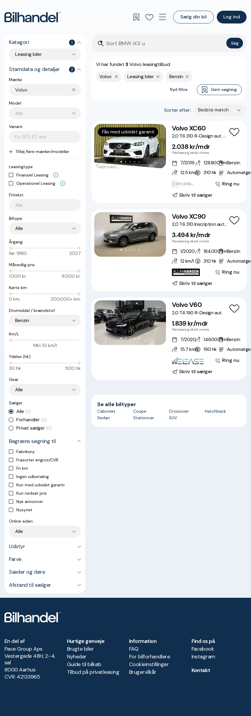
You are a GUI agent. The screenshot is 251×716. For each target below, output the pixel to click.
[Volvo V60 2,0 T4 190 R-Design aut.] (169, 338)
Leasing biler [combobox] (28, 54)
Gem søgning (219, 89)
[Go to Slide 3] (130, 162)
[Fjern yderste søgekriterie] (116, 77)
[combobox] (48, 89)
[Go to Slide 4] (134, 162)
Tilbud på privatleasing (93, 672)
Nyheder (77, 656)
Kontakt (201, 670)
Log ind (231, 17)
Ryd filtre (179, 89)
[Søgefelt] (165, 43)
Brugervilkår (142, 672)
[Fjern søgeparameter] (158, 77)
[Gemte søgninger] (136, 17)
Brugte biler (80, 649)
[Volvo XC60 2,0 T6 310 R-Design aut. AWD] (169, 162)
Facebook (203, 649)
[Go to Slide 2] (125, 162)
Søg (235, 43)
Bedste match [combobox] (213, 110)
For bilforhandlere (149, 656)
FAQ (133, 649)
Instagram (203, 656)
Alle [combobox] (19, 228)
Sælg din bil (193, 17)
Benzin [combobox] (22, 320)
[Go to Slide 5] (139, 162)
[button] (130, 146)
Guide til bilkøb (84, 664)
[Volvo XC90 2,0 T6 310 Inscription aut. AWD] (169, 250)
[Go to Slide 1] (121, 162)
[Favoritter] (149, 17)
